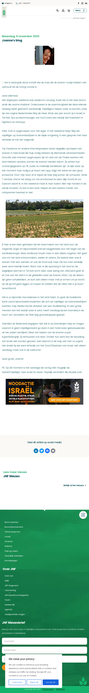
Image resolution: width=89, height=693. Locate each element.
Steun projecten (12, 531)
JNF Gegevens (11, 585)
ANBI (7, 580)
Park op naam (11, 550)
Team (7, 599)
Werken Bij (9, 604)
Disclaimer (60, 689)
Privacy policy (48, 689)
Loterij (7, 536)
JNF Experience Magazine (17, 594)
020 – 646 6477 (24, 3)
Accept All (50, 682)
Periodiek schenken (14, 555)
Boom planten (11, 522)
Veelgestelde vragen (15, 614)
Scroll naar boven (83, 514)
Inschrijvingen (11, 560)
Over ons (9, 575)
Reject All (34, 682)
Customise (17, 682)
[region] (33, 671)
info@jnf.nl (7, 3)
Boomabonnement (14, 526)
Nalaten (8, 546)
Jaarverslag (10, 590)
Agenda (8, 609)
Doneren (9, 541)
